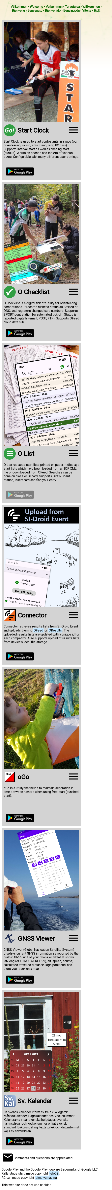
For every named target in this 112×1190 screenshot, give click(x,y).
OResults (55, 630)
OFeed (38, 630)
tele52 (53, 1173)
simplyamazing (46, 1178)
